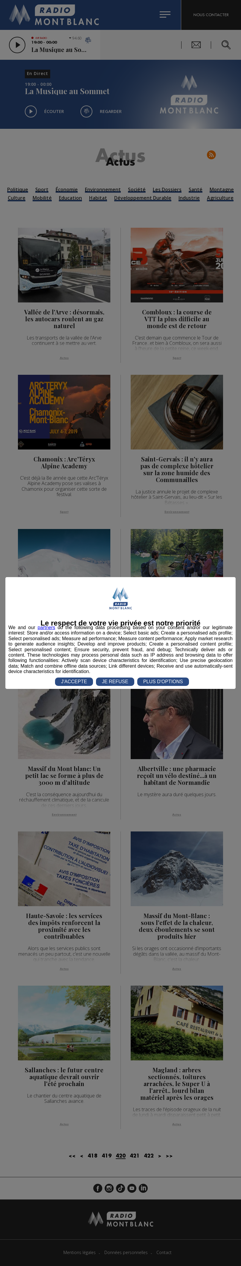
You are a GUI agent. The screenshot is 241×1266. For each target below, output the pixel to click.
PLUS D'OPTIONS (163, 681)
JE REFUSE (115, 681)
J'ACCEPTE (74, 681)
